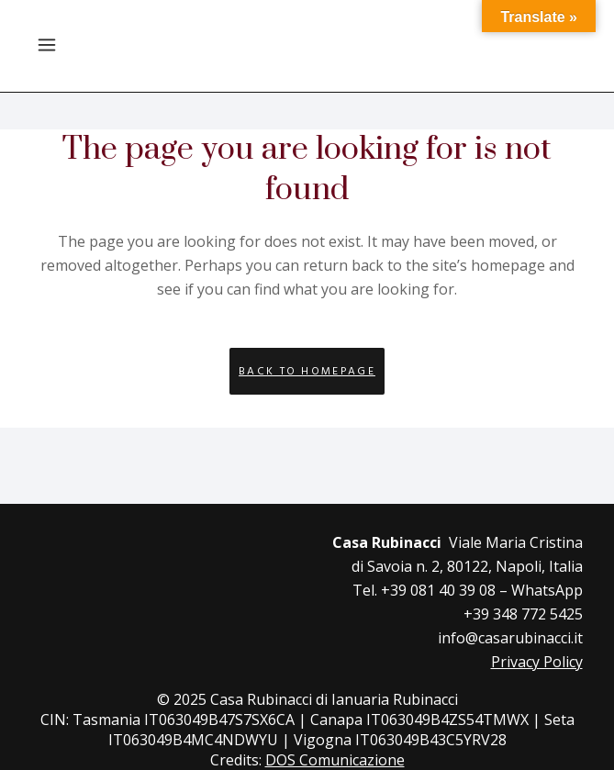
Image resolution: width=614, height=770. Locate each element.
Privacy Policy (537, 662)
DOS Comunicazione (335, 760)
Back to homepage (307, 371)
